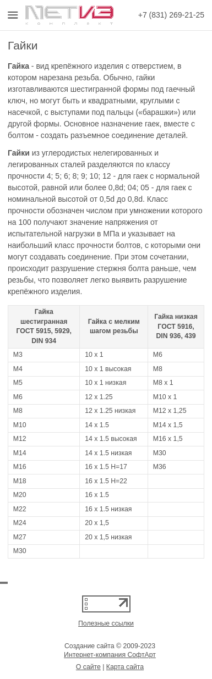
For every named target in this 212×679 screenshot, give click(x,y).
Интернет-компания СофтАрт (110, 655)
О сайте (88, 667)
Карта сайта (125, 667)
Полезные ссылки (106, 623)
